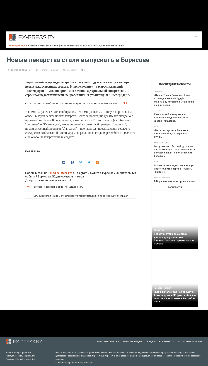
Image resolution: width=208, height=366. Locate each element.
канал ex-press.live (60, 173)
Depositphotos (86, 362)
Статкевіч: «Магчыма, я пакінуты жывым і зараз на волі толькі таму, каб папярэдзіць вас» (76, 45)
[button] (64, 162)
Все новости (166, 341)
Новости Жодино (133, 341)
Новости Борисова (48, 70)
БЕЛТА (123, 103)
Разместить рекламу (190, 341)
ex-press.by (71, 70)
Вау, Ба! (151, 341)
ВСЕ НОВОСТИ (175, 187)
